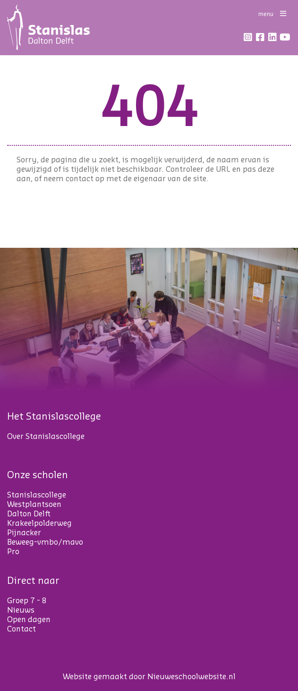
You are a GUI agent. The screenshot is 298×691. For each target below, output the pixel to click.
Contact (21, 629)
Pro (13, 552)
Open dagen (29, 620)
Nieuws (20, 610)
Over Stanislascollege (46, 436)
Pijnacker (24, 533)
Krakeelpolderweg (39, 523)
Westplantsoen (34, 504)
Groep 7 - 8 (27, 601)
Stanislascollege (36, 495)
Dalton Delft (29, 514)
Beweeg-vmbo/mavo (45, 542)
